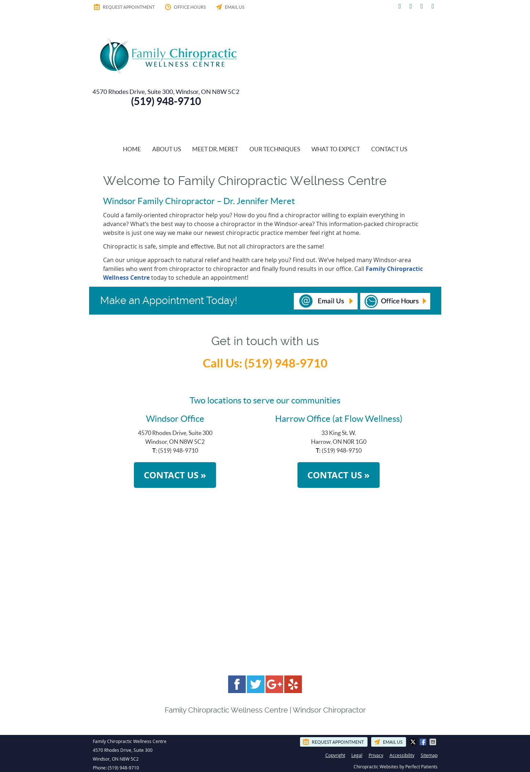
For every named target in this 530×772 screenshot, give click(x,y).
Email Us (229, 7)
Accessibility (402, 755)
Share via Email (434, 742)
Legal (356, 755)
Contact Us (389, 149)
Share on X (414, 742)
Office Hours (185, 7)
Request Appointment (124, 7)
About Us (166, 149)
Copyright (335, 755)
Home (132, 149)
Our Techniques (274, 149)
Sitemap (429, 755)
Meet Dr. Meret (215, 149)
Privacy (376, 755)
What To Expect (335, 149)
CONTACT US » (175, 475)
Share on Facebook (424, 742)
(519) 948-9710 (123, 768)
